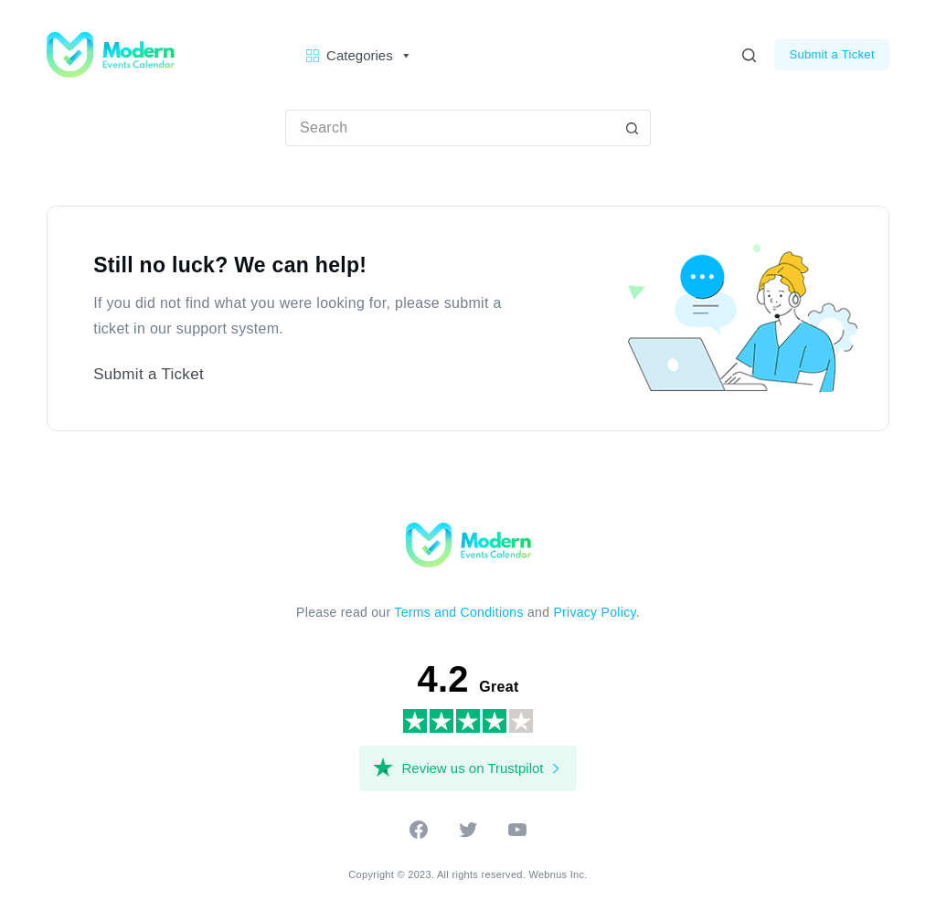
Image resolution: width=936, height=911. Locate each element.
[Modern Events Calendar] (468, 544)
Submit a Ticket (831, 54)
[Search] (749, 55)
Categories (369, 55)
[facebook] (419, 835)
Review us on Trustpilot (472, 768)
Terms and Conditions (458, 612)
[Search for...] (449, 128)
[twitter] (468, 835)
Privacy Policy (594, 612)
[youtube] (517, 835)
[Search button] (632, 128)
